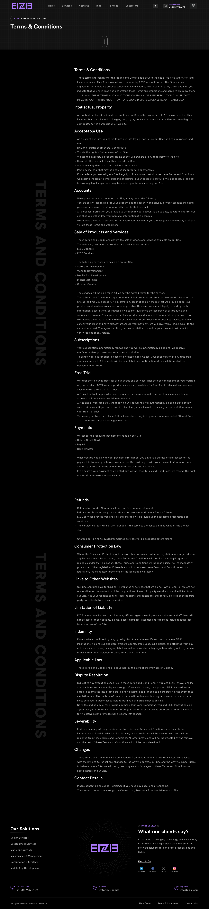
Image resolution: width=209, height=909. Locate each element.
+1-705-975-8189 (177, 7)
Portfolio (113, 5)
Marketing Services (21, 849)
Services (67, 5)
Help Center (145, 903)
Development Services (23, 843)
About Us (84, 5)
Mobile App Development (24, 868)
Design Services (19, 837)
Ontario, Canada (109, 890)
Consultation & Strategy (24, 862)
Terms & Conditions (168, 903)
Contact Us (132, 5)
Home (51, 5)
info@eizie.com (189, 890)
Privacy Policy (191, 903)
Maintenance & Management (26, 856)
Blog (98, 5)
